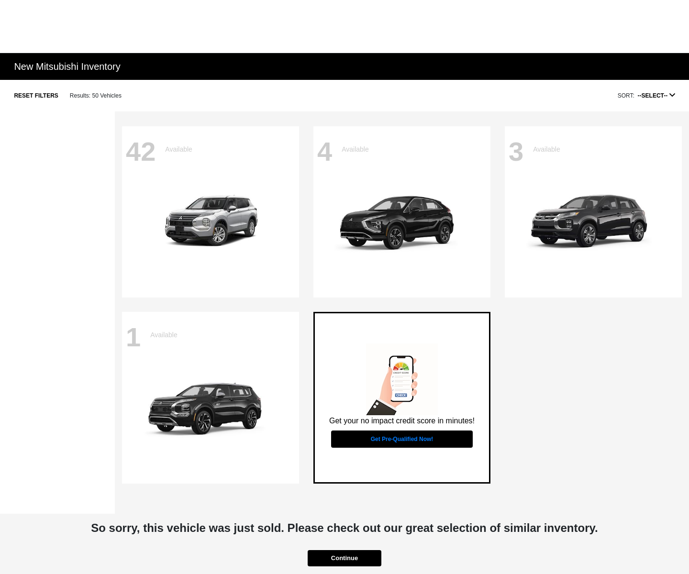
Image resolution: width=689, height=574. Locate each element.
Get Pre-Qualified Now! (402, 439)
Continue (344, 558)
